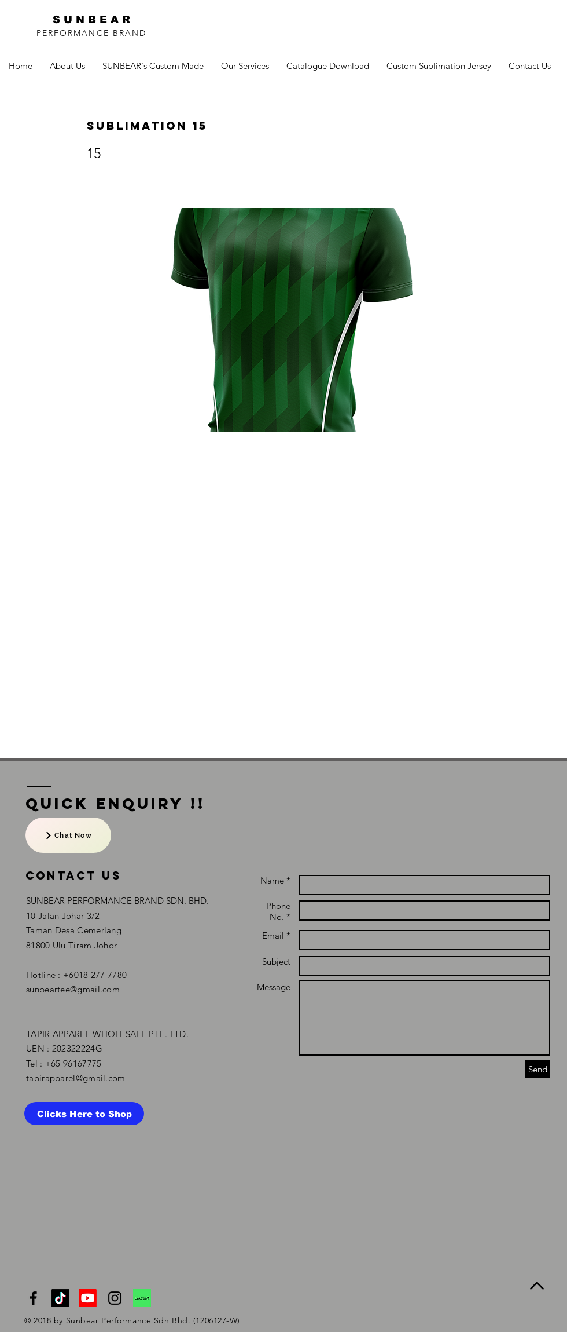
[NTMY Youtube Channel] (88, 1298)
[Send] (537, 1069)
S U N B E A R (91, 19)
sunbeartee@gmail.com (73, 989)
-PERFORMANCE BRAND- (91, 33)
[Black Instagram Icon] (115, 1298)
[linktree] (142, 1298)
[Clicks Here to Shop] (84, 1113)
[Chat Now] (68, 835)
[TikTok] (60, 1298)
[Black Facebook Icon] (33, 1298)
